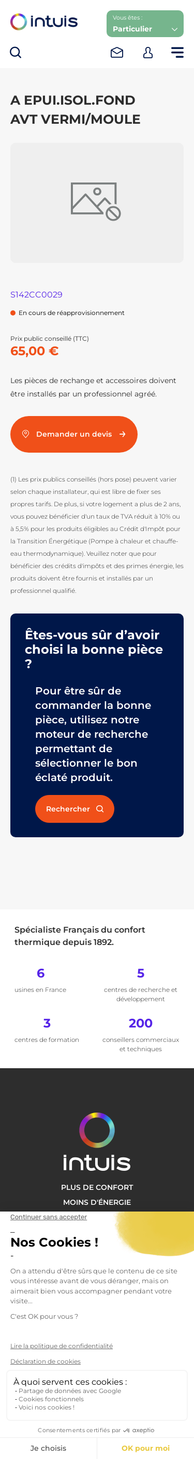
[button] (145, 23)
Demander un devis (74, 434)
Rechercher (74, 809)
